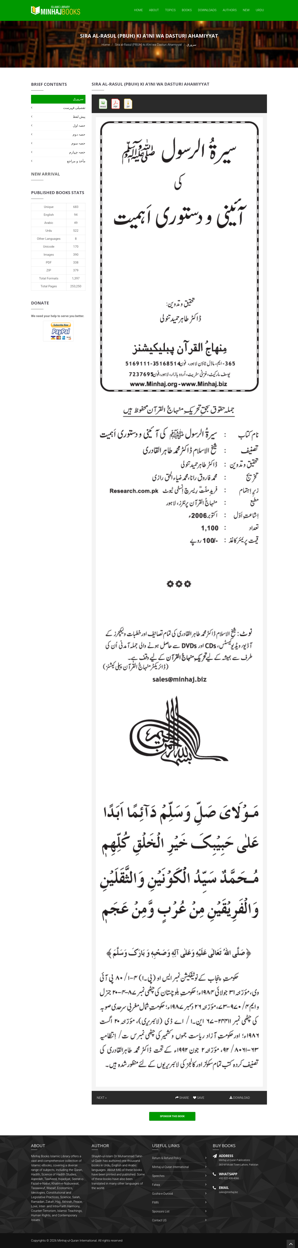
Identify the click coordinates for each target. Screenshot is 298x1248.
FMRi (155, 1202)
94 (76, 215)
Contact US (159, 1220)
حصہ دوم (79, 134)
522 (75, 231)
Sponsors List (160, 1211)
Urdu (260, 10)
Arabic (48, 223)
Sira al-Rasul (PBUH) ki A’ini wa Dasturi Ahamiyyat (148, 45)
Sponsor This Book (172, 1116)
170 (75, 246)
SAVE (198, 1098)
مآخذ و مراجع (76, 161)
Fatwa (156, 1184)
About (154, 10)
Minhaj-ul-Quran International (170, 1167)
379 (75, 270)
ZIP (48, 270)
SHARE (182, 1098)
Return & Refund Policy (166, 1158)
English (49, 215)
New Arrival (45, 174)
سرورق (78, 99)
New (246, 10)
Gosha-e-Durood (162, 1193)
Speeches (158, 1176)
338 (75, 262)
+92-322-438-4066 (229, 1178)
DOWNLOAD (240, 1098)
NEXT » (102, 1098)
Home (138, 10)
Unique (48, 207)
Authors (230, 10)
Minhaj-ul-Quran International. (77, 1240)
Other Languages (49, 239)
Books (187, 10)
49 (76, 223)
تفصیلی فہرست (74, 108)
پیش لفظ (79, 117)
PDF (49, 262)
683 (75, 207)
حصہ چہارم (77, 152)
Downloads (207, 10)
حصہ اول (79, 126)
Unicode (48, 246)
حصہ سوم (78, 143)
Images (49, 255)
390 (75, 255)
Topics (170, 10)
